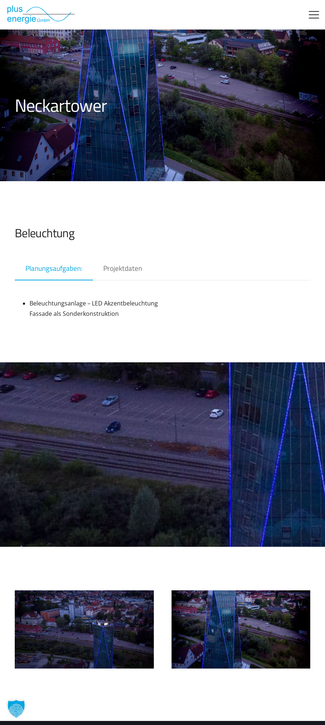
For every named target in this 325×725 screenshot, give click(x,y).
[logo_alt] (40, 15)
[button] (314, 15)
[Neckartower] (241, 629)
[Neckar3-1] (84, 629)
